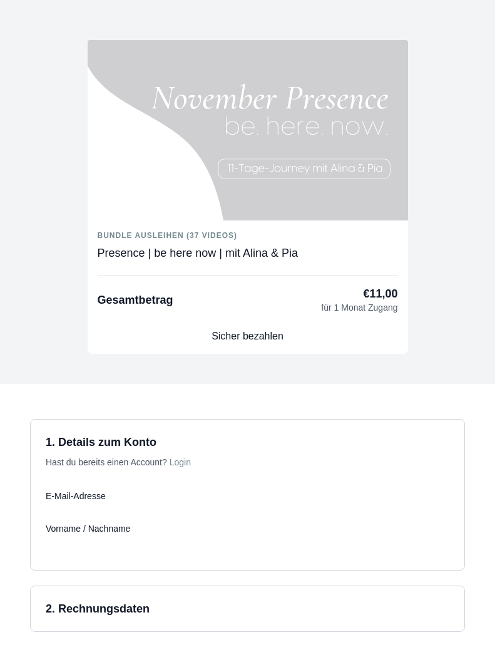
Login (180, 462)
